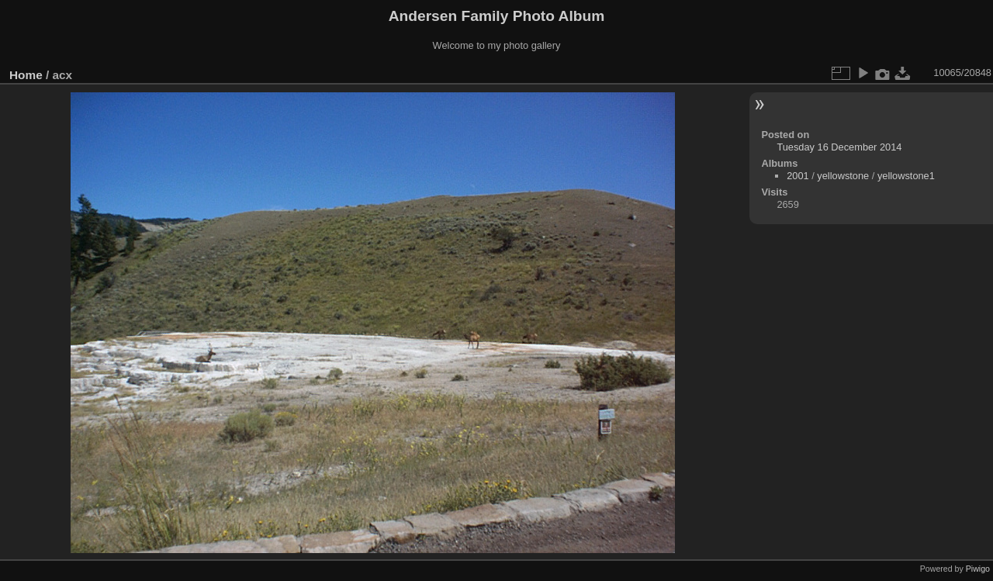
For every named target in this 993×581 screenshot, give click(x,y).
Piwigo (978, 568)
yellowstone (843, 176)
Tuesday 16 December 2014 (839, 147)
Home (26, 74)
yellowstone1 (906, 176)
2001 (797, 176)
